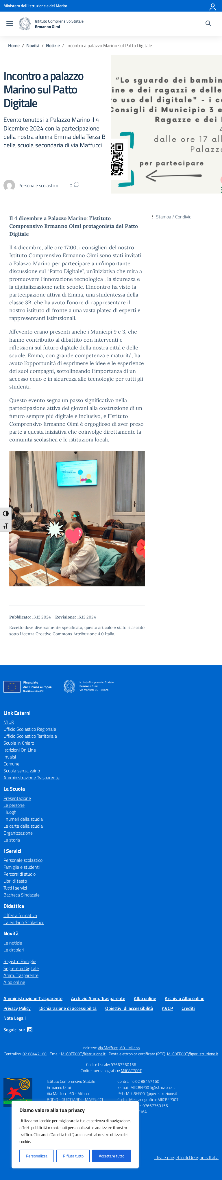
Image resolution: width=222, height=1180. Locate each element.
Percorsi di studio (19, 873)
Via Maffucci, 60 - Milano (119, 1048)
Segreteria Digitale (21, 968)
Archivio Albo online (184, 998)
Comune (11, 763)
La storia (11, 839)
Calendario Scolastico (23, 922)
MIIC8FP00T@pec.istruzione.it (192, 1054)
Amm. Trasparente (20, 975)
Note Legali (14, 1018)
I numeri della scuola (23, 818)
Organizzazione (18, 832)
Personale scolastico (22, 860)
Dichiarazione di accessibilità (68, 1008)
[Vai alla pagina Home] (14, 45)
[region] (75, 1134)
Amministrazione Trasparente (31, 777)
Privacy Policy (17, 1008)
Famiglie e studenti (21, 867)
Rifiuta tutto (73, 1156)
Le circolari (13, 949)
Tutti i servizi (15, 887)
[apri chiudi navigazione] (9, 24)
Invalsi (9, 756)
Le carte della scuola (23, 825)
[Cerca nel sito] (208, 24)
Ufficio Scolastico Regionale (29, 729)
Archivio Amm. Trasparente (98, 998)
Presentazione (17, 798)
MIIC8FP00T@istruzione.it (83, 1054)
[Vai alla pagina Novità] (32, 45)
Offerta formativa (20, 915)
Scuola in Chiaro (18, 742)
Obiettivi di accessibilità (129, 1008)
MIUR (8, 722)
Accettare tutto (111, 1156)
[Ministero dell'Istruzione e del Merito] (35, 6)
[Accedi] (213, 6)
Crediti (188, 1008)
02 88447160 (35, 1054)
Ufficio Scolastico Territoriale (30, 735)
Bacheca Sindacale (21, 894)
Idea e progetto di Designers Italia (186, 1157)
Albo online (14, 982)
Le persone (14, 805)
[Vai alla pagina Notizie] (53, 45)
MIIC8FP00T (131, 1070)
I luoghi (10, 812)
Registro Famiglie (19, 961)
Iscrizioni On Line (19, 749)
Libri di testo (15, 880)
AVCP (167, 1008)
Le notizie (12, 942)
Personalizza (36, 1156)
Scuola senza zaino (21, 770)
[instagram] (29, 1029)
